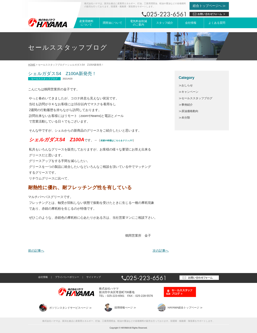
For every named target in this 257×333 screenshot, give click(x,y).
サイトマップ (93, 277)
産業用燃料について (86, 23)
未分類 (186, 117)
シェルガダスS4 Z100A (56, 139)
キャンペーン (190, 91)
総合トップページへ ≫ (209, 5)
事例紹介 (187, 104)
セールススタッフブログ (197, 98)
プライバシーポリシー (67, 277)
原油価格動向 (190, 111)
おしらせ (187, 85)
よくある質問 (216, 22)
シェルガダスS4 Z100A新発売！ (62, 73)
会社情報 (190, 22)
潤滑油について (112, 22)
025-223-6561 (115, 295)
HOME (31, 64)
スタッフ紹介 (164, 22)
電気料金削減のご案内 (138, 23)
